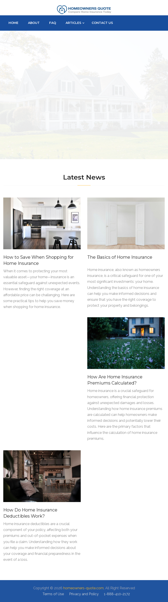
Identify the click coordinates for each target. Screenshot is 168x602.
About (34, 23)
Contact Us (102, 23)
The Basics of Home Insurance (119, 257)
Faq (52, 23)
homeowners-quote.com (83, 588)
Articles (73, 23)
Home (13, 23)
